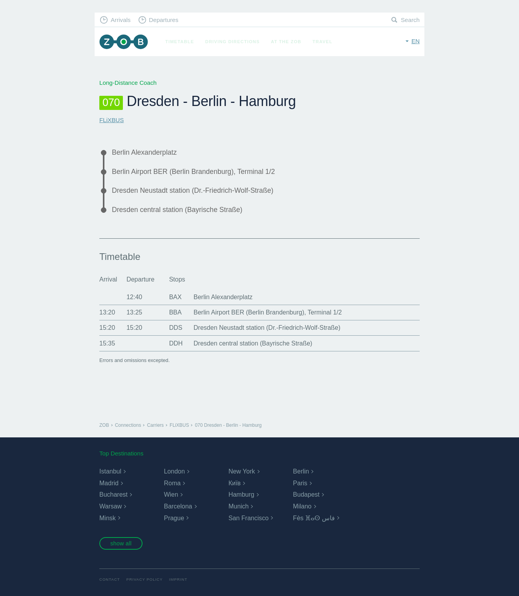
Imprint (178, 579)
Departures (163, 19)
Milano (302, 506)
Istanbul (110, 471)
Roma (172, 483)
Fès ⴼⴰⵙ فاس (314, 518)
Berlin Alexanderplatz (144, 152)
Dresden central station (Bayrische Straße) (177, 210)
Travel (322, 41)
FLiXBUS (111, 120)
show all (121, 543)
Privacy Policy (144, 579)
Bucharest (113, 494)
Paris (300, 483)
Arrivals (121, 19)
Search (410, 19)
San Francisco (248, 518)
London (174, 471)
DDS (176, 327)
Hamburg (241, 494)
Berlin (301, 471)
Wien (171, 494)
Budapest (306, 494)
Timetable (179, 41)
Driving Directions (232, 41)
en (415, 41)
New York (241, 471)
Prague (174, 518)
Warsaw (110, 506)
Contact (109, 579)
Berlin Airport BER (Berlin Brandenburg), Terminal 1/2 (193, 172)
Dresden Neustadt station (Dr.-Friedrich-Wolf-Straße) (192, 190)
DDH (176, 343)
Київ (234, 483)
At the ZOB (286, 41)
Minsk (107, 518)
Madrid (109, 483)
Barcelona (178, 506)
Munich (238, 506)
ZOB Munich (123, 42)
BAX (175, 297)
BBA (175, 312)
